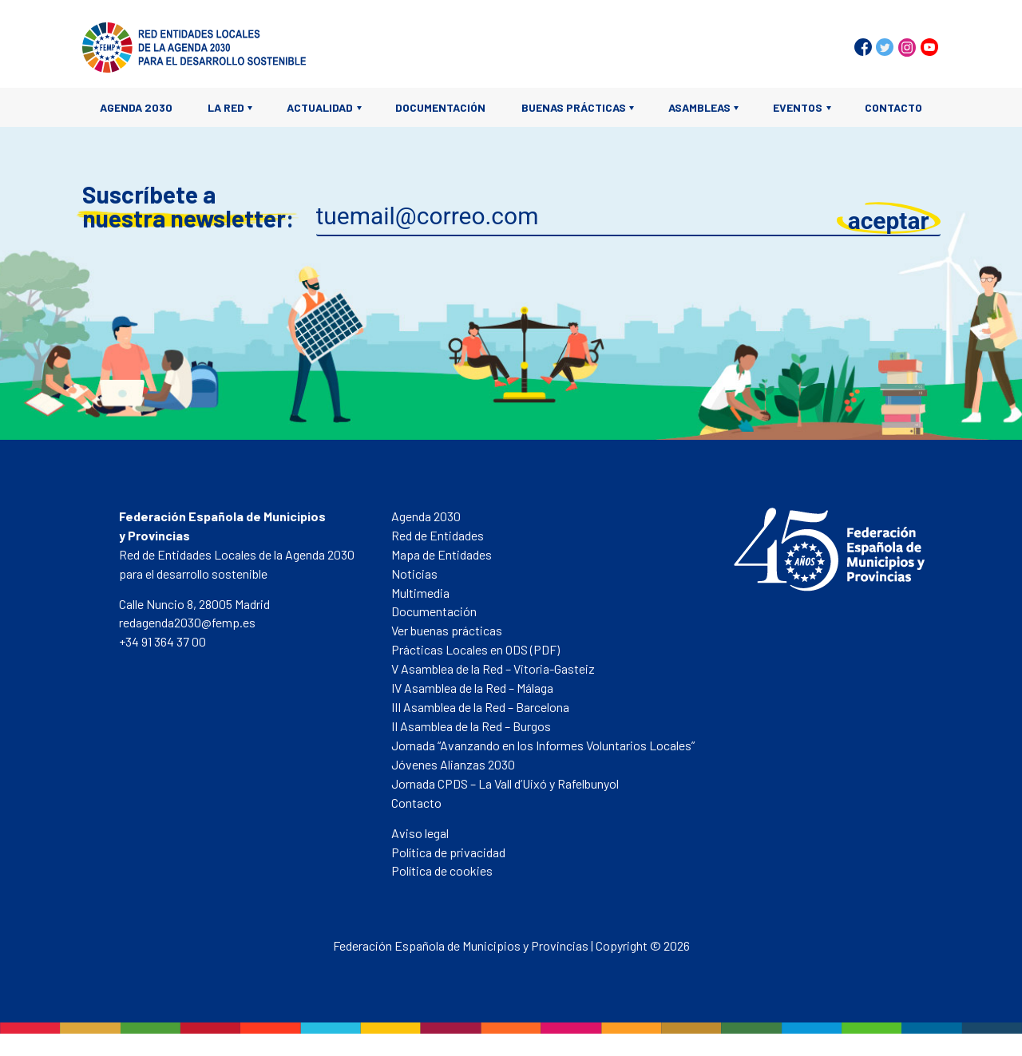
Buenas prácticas (573, 107)
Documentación (440, 107)
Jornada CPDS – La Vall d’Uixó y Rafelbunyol (505, 783)
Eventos (797, 107)
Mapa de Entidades (441, 554)
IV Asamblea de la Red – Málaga (472, 687)
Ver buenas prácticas (446, 630)
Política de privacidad (448, 852)
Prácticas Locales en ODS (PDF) (475, 649)
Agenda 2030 (136, 107)
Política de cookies (442, 870)
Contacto (893, 107)
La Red (226, 107)
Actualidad (320, 107)
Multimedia (420, 592)
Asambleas (699, 107)
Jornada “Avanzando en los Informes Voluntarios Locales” (543, 745)
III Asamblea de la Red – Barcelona (480, 706)
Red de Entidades (437, 535)
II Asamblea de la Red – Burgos (471, 726)
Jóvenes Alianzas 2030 (453, 764)
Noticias (414, 573)
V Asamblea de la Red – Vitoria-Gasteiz (493, 668)
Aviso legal (420, 832)
